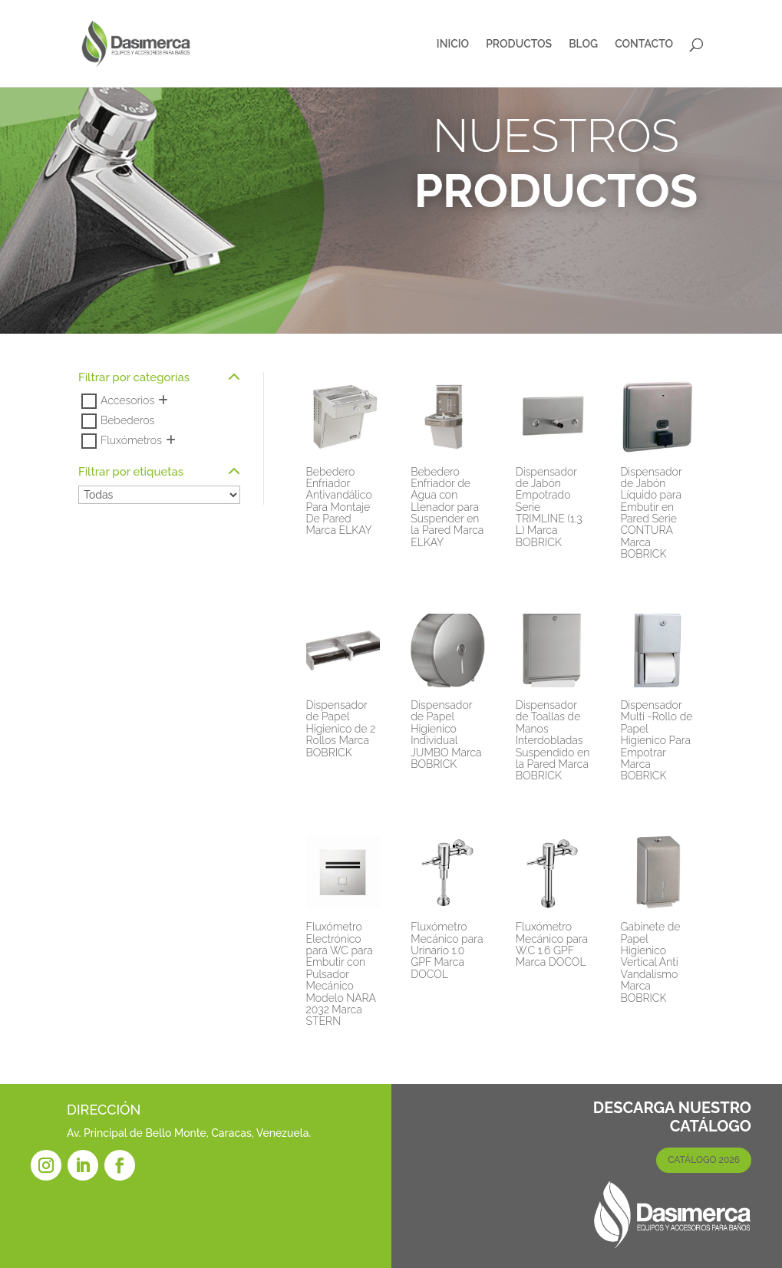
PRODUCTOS (519, 44)
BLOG (583, 44)
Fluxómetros (131, 440)
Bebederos (127, 420)
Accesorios (127, 400)
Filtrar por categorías (159, 378)
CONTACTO (644, 44)
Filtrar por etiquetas (159, 472)
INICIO (453, 44)
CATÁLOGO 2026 (704, 1159)
